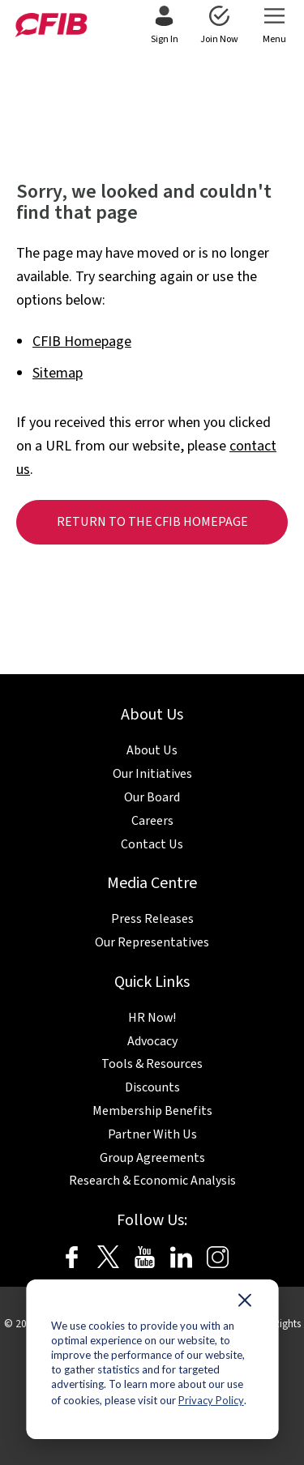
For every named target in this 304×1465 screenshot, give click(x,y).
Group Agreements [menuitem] (152, 1158)
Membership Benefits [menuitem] (152, 1111)
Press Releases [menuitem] (152, 919)
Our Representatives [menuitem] (152, 942)
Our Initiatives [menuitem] (152, 774)
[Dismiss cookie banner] (244, 1304)
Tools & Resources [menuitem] (152, 1064)
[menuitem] (164, 26)
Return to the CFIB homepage (152, 522)
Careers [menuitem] (152, 821)
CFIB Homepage (81, 341)
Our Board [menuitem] (152, 797)
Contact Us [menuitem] (152, 844)
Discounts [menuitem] (152, 1087)
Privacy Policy (211, 1400)
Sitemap (57, 373)
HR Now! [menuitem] (152, 1018)
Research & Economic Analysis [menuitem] (152, 1181)
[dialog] (152, 1359)
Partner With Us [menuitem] (152, 1134)
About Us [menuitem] (152, 750)
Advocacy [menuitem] (152, 1041)
